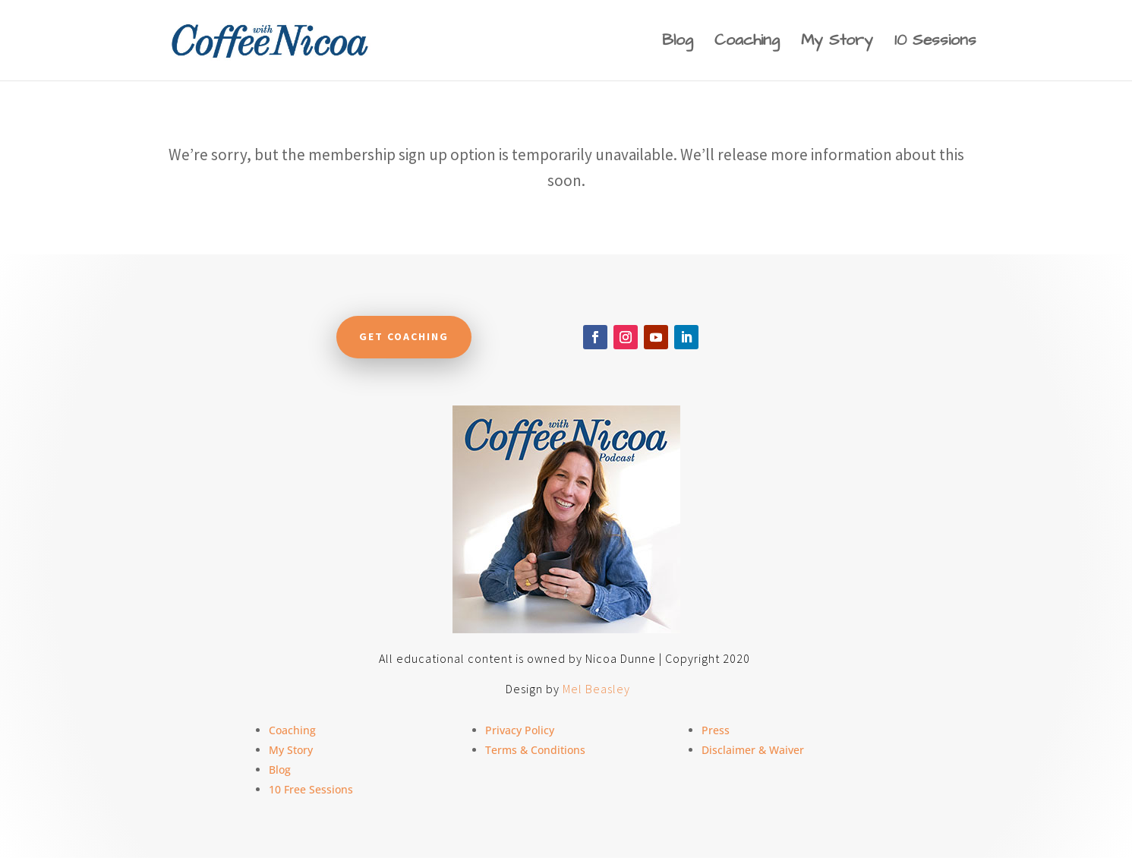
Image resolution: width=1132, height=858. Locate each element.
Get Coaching (404, 336)
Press (716, 730)
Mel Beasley (596, 688)
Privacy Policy (519, 730)
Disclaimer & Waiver (753, 750)
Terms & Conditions (535, 750)
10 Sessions (935, 43)
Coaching (747, 43)
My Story (837, 43)
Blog (677, 43)
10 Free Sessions (311, 789)
